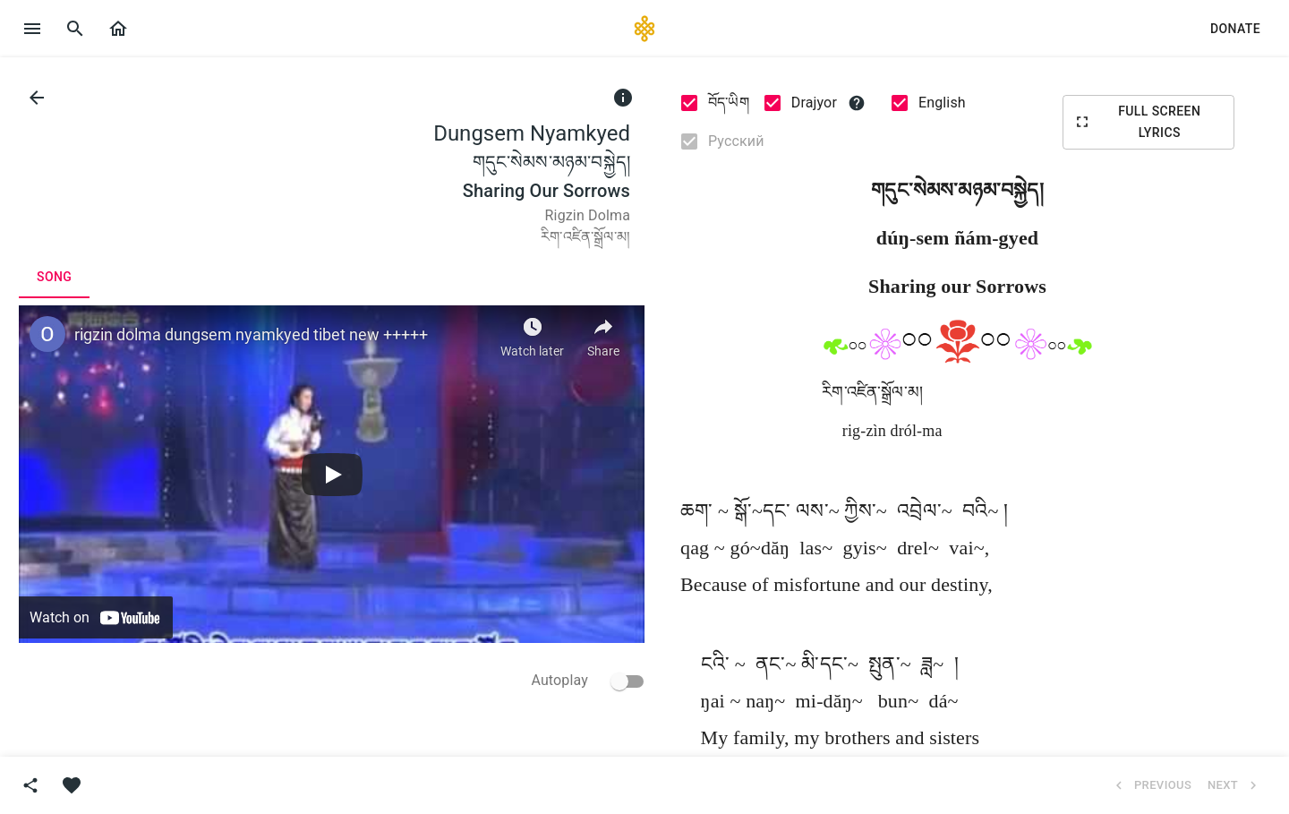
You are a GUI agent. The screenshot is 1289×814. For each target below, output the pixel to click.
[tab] (54, 276)
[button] (118, 28)
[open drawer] (32, 28)
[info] (623, 97)
